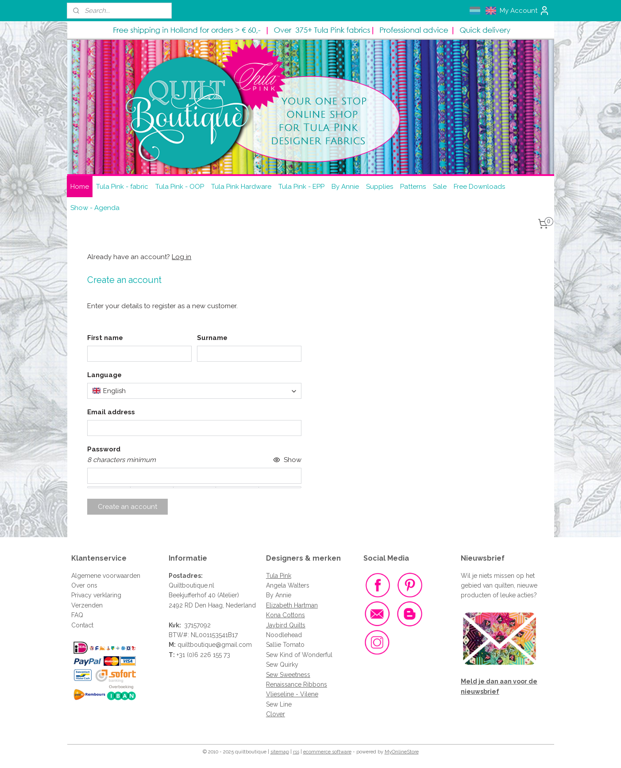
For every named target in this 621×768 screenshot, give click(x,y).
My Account (525, 10)
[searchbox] (194, 391)
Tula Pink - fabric (122, 187)
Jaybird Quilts (285, 625)
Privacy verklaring (96, 595)
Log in (181, 257)
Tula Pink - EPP (301, 187)
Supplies (379, 187)
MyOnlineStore (402, 752)
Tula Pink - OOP (179, 187)
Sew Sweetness (288, 674)
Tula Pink (278, 575)
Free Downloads (479, 187)
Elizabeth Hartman (292, 605)
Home (79, 187)
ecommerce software (327, 752)
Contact (82, 625)
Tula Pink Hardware (241, 187)
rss (296, 752)
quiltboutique (196, 644)
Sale (440, 187)
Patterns (413, 187)
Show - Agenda (95, 208)
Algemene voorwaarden (105, 575)
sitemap (279, 752)
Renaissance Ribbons (296, 684)
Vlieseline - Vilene (292, 694)
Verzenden (87, 605)
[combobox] (194, 391)
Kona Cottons (285, 615)
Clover (275, 714)
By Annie (345, 187)
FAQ (77, 615)
